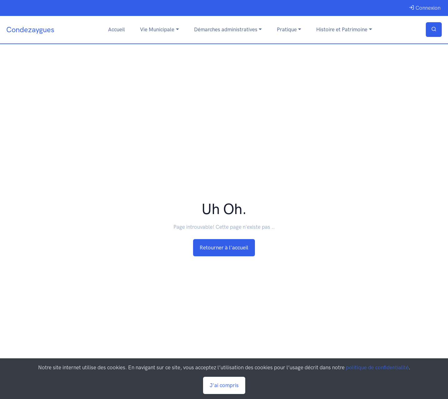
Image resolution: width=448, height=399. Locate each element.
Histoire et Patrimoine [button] (341, 29)
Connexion (425, 8)
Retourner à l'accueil (224, 247)
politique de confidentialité (377, 367)
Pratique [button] (287, 29)
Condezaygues (30, 29)
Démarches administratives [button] (225, 29)
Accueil (116, 29)
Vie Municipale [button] (157, 29)
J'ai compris (224, 385)
